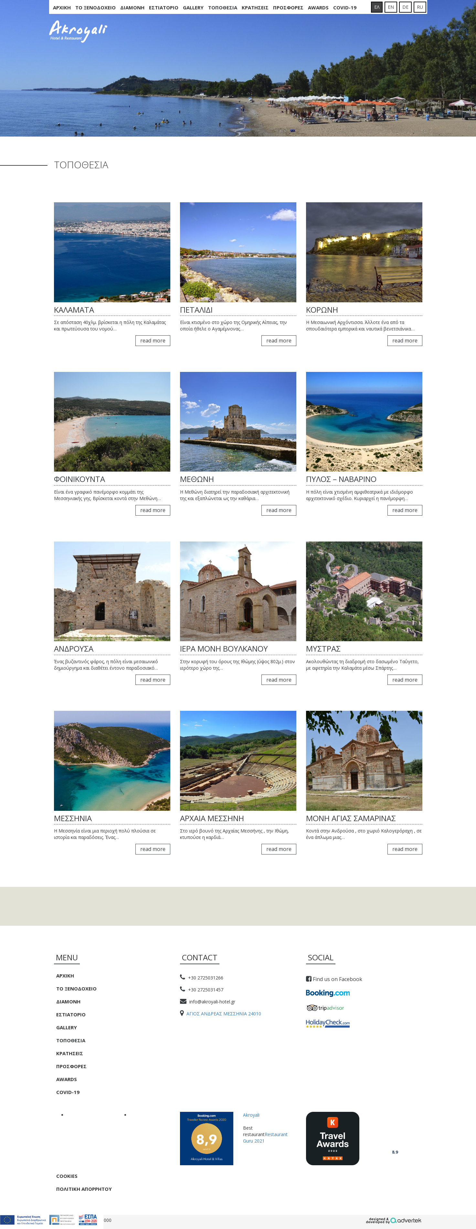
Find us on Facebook (334, 979)
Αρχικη (62, 7)
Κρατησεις (255, 7)
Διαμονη (132, 7)
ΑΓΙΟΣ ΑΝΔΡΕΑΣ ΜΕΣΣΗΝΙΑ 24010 (220, 1014)
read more (152, 340)
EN (391, 7)
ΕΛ (376, 7)
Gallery (193, 7)
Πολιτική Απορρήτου (84, 1189)
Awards (318, 7)
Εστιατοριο (163, 7)
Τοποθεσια (222, 7)
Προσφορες (288, 7)
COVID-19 (344, 7)
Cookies (67, 1176)
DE (405, 7)
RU (420, 7)
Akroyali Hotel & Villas (394, 1134)
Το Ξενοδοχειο (95, 7)
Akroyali (251, 1115)
